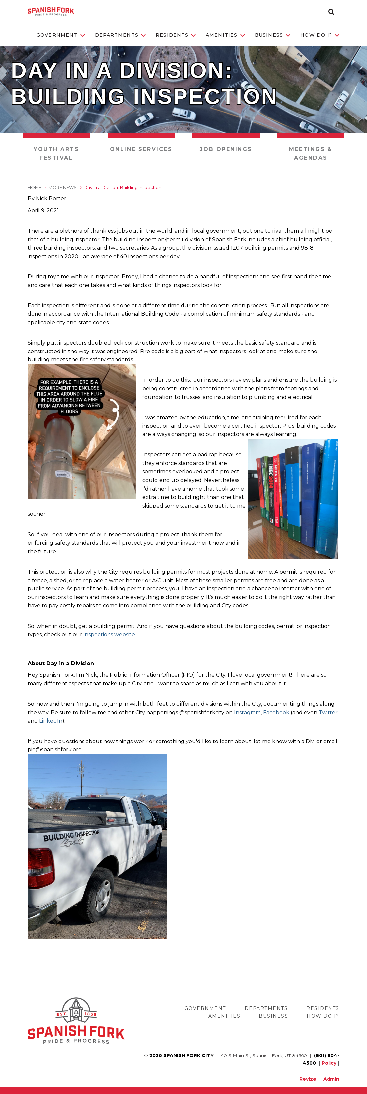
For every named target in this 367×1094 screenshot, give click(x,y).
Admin (331, 1079)
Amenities (225, 35)
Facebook (277, 712)
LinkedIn (50, 721)
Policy (329, 1063)
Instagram (247, 712)
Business (273, 35)
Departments (120, 35)
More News (62, 187)
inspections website (109, 634)
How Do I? (319, 35)
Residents (176, 35)
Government (61, 35)
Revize (307, 1079)
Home (34, 187)
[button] (331, 11)
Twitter (328, 712)
